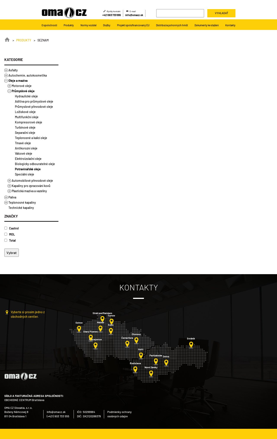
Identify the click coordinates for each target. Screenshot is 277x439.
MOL (9, 234)
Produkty (23, 40)
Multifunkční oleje (27, 117)
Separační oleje (25, 132)
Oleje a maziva (17, 80)
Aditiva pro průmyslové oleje (34, 101)
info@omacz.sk (134, 14)
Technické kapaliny (21, 208)
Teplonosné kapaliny (22, 202)
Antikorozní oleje (26, 148)
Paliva (12, 197)
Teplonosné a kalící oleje (31, 138)
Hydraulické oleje (26, 96)
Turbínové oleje (25, 127)
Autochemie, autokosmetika (27, 75)
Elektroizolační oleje (28, 159)
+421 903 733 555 (111, 14)
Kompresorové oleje (28, 122)
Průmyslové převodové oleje (34, 106)
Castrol (11, 228)
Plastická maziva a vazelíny (29, 191)
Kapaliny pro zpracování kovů (31, 186)
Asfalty (13, 70)
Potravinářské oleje (28, 169)
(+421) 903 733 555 (58, 416)
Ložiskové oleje (25, 112)
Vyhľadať (221, 13)
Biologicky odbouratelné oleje (35, 164)
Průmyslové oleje (23, 91)
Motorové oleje (22, 86)
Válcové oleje (23, 153)
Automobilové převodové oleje (32, 180)
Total (10, 240)
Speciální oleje (24, 174)
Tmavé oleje (23, 143)
